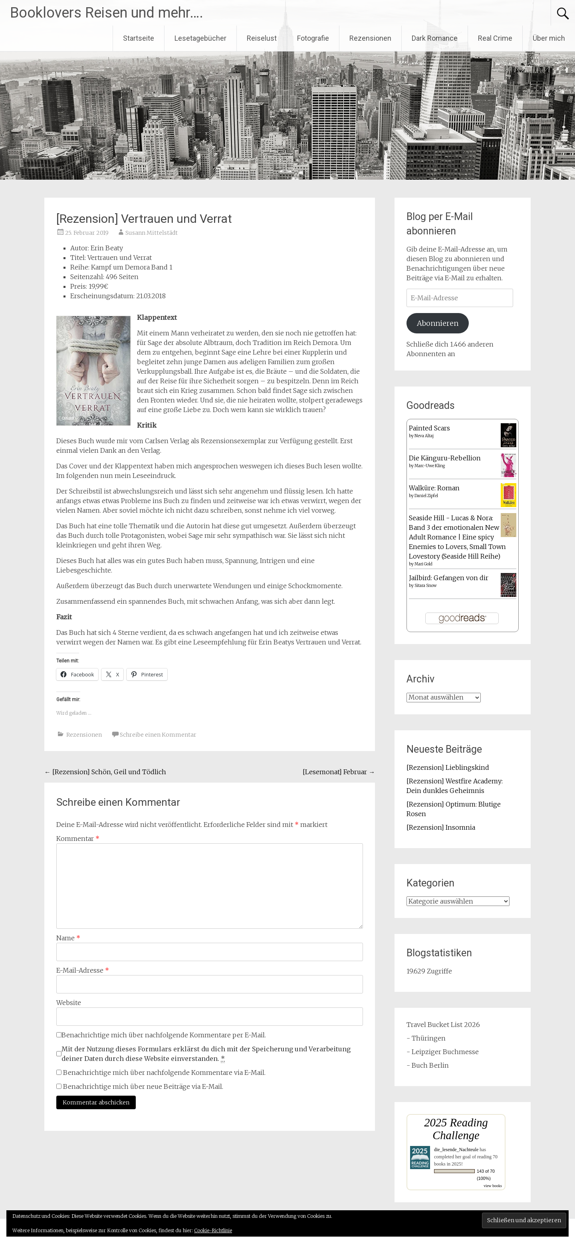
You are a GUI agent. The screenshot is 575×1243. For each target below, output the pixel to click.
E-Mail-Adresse (82, 970)
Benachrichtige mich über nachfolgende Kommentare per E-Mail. (161, 1035)
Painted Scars (429, 428)
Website (68, 1003)
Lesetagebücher (200, 38)
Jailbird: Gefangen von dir (448, 578)
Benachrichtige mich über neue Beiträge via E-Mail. (143, 1086)
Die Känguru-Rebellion (445, 458)
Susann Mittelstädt (151, 232)
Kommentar (77, 839)
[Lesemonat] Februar (339, 772)
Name (68, 938)
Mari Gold (423, 564)
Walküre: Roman (434, 488)
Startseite (138, 38)
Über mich (549, 38)
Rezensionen (370, 38)
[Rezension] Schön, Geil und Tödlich (105, 772)
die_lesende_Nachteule (456, 1149)
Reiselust (262, 38)
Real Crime (495, 38)
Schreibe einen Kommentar (158, 734)
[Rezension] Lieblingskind (447, 767)
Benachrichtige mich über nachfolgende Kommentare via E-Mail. (164, 1072)
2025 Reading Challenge (456, 1129)
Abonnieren (437, 323)
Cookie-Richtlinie (213, 1230)
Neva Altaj (424, 435)
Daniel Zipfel (426, 495)
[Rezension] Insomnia (440, 827)
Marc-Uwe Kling (429, 465)
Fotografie (313, 38)
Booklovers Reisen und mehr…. (106, 12)
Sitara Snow (425, 585)
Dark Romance (435, 38)
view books (493, 1186)
